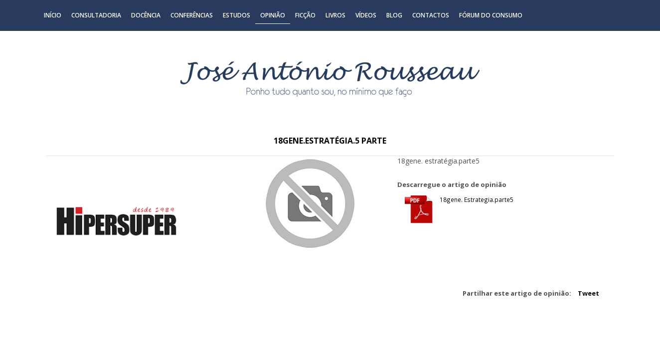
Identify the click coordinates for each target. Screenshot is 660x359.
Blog (394, 15)
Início (52, 15)
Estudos (236, 15)
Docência (146, 15)
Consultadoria (96, 15)
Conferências (191, 15)
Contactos (430, 15)
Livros (335, 15)
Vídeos (365, 15)
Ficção (305, 15)
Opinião (272, 15)
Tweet (588, 293)
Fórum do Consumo (490, 15)
